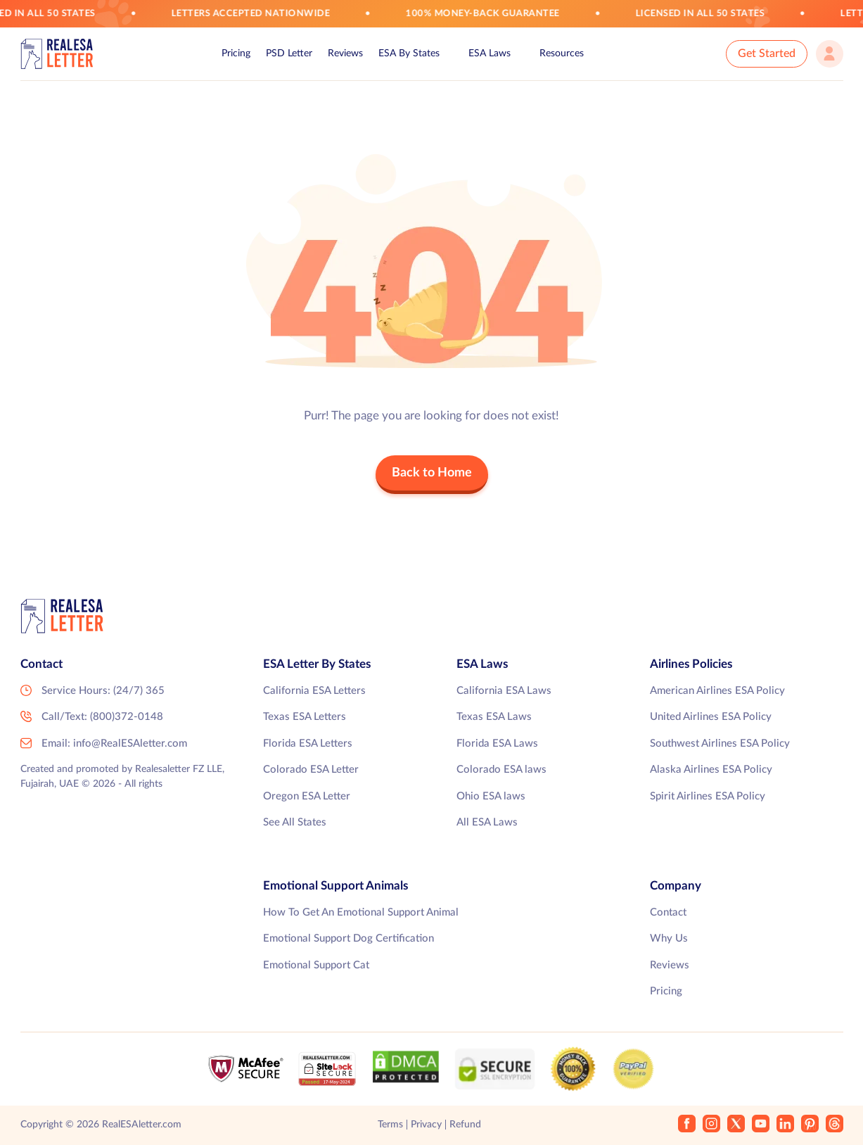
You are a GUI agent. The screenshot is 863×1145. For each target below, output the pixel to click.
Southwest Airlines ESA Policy (720, 743)
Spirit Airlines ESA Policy (707, 796)
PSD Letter (289, 53)
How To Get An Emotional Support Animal (361, 912)
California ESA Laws (503, 690)
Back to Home (432, 473)
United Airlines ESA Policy (711, 716)
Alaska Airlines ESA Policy (711, 769)
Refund (465, 1125)
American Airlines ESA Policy (717, 690)
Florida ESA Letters (307, 743)
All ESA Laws (487, 822)
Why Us (669, 938)
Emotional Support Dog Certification (348, 938)
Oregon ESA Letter (306, 796)
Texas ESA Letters (304, 716)
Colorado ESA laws (501, 769)
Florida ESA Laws (497, 743)
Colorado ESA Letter (311, 769)
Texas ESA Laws (494, 716)
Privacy (426, 1125)
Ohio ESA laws (490, 796)
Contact (668, 912)
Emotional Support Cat (316, 965)
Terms (390, 1125)
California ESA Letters (314, 690)
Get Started (766, 53)
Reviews (345, 53)
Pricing (236, 53)
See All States (294, 822)
